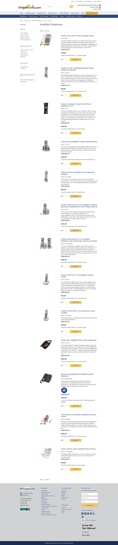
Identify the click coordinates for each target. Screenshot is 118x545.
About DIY (63, 492)
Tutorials (63, 507)
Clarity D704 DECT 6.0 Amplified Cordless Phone (77, 276)
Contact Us (64, 490)
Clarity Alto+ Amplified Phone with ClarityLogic (78, 340)
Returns (63, 495)
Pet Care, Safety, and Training (48, 514)
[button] (30, 13)
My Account (79, 1)
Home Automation (45, 492)
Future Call (23, 53)
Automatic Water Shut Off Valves (49, 506)
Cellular (43, 509)
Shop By (23, 24)
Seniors (22, 68)
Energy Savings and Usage (48, 495)
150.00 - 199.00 (24, 38)
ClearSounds (23, 55)
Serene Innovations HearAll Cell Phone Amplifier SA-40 (76, 105)
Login (72, 1)
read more (65, 49)
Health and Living (45, 511)
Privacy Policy (64, 497)
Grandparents (24, 66)
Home (21, 20)
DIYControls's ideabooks (90, 520)
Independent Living (46, 513)
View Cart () (97, 1)
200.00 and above (25, 39)
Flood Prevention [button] (44, 16)
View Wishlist (88, 1)
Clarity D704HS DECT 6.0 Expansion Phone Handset (78, 312)
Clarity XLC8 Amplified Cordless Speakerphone (79, 142)
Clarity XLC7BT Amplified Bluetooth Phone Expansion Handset (77, 69)
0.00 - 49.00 (23, 32)
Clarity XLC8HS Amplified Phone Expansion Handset (78, 173)
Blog (62, 512)
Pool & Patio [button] (54, 16)
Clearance (79, 16)
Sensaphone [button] (23, 16)
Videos (63, 511)
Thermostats (44, 499)
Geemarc (23, 51)
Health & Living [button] (70, 16)
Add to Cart (75, 59)
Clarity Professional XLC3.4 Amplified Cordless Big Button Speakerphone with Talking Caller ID (79, 206)
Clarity (22, 56)
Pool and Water (45, 508)
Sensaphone (44, 490)
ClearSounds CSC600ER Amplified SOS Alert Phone (78, 416)
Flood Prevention (45, 504)
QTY (62, 59)
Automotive (44, 501)
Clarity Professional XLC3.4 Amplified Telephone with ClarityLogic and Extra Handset (79, 240)
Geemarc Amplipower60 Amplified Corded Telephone (77, 375)
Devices (43, 497)
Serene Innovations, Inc (26, 49)
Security (63, 499)
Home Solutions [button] (33, 16)
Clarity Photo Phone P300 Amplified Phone (77, 36)
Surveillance (44, 502)
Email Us (95, 9)
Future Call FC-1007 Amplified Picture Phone (78, 449)
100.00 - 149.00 (24, 36)
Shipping (63, 494)
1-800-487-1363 (93, 7)
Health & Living (27, 20)
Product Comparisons (66, 509)
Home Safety (44, 494)
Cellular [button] (62, 16)
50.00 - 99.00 (24, 34)
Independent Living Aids (37, 20)
